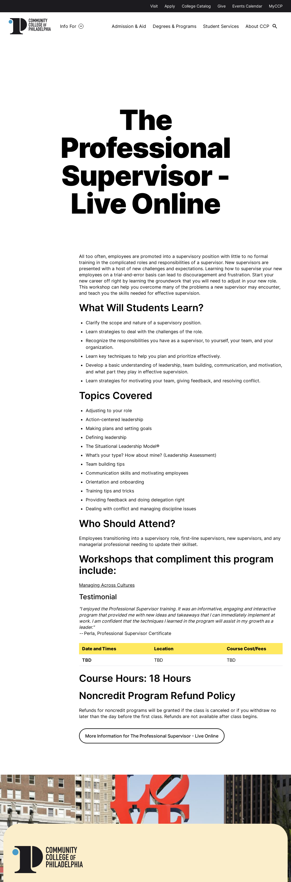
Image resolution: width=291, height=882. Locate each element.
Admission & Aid (129, 26)
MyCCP (276, 6)
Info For (68, 26)
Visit (154, 6)
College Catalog (196, 6)
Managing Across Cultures (107, 585)
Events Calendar (247, 6)
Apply (169, 6)
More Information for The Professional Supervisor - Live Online (151, 736)
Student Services (221, 26)
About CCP (257, 26)
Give (222, 6)
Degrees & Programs (174, 26)
